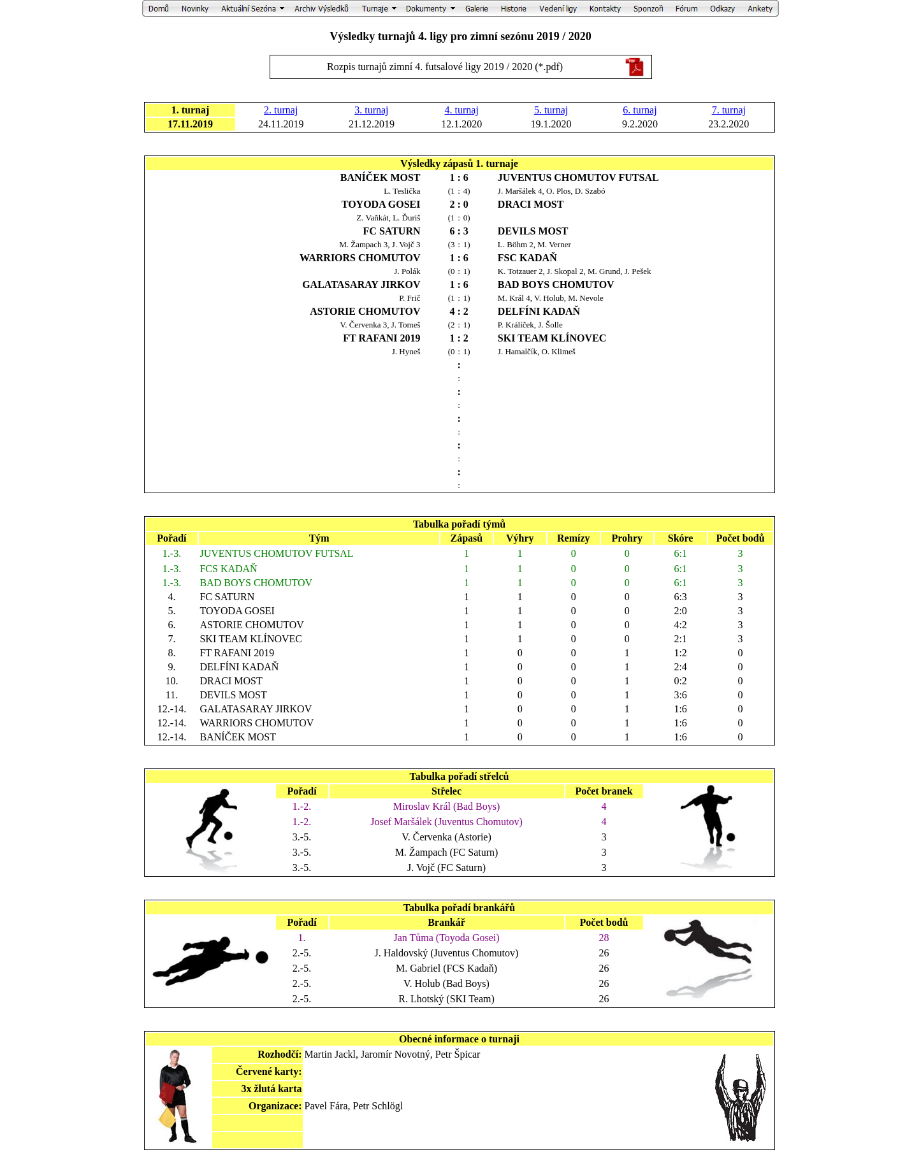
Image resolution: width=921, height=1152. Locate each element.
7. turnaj (729, 109)
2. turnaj (281, 109)
